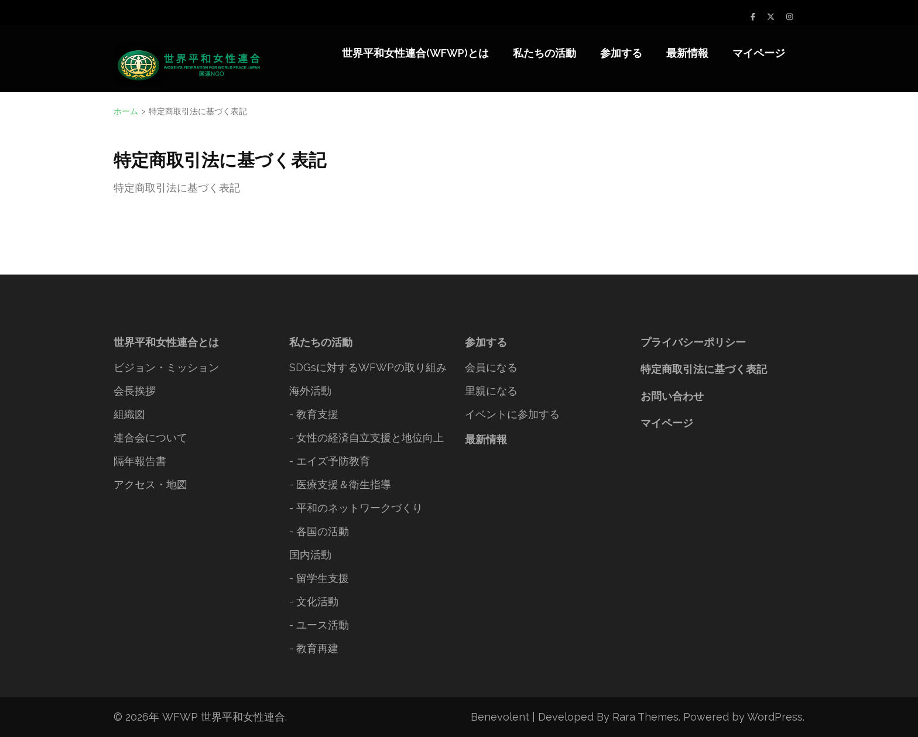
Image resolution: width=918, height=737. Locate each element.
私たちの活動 (544, 53)
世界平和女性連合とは (166, 342)
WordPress (775, 717)
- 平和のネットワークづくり (356, 508)
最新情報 (687, 53)
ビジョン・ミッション (166, 367)
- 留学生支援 (319, 578)
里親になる (491, 391)
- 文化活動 (313, 601)
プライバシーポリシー (693, 342)
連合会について (150, 437)
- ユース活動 (319, 625)
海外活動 (310, 391)
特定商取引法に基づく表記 (703, 369)
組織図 (129, 414)
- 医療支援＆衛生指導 (340, 484)
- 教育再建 (313, 648)
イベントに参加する (512, 414)
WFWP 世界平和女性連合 (223, 717)
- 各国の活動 (319, 531)
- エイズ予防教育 (329, 461)
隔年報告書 (140, 461)
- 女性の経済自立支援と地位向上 (366, 437)
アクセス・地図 (150, 484)
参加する (621, 53)
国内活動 (310, 555)
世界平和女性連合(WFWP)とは (415, 53)
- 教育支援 (313, 414)
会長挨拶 (135, 391)
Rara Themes (645, 717)
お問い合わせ (672, 396)
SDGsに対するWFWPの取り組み (368, 367)
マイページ (758, 53)
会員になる (491, 367)
